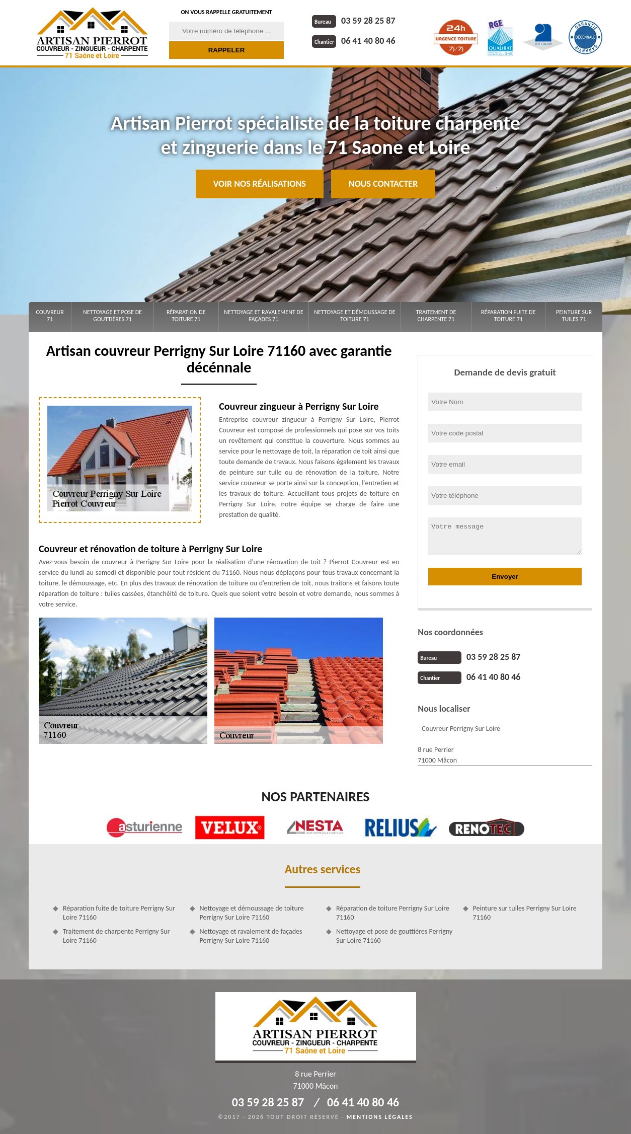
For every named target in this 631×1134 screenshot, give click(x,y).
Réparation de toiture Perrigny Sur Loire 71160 (392, 913)
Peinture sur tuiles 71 (574, 316)
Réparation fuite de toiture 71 (508, 316)
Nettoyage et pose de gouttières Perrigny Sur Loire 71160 (394, 936)
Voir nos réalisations (259, 183)
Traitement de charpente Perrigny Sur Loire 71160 (116, 936)
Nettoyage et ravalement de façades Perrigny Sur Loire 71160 (251, 936)
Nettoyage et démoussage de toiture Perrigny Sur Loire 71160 (252, 913)
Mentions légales (380, 1116)
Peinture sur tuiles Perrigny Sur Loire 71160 (525, 913)
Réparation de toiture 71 (186, 316)
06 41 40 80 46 (354, 40)
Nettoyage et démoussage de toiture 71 (354, 316)
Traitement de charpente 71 (436, 316)
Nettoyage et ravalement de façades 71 (263, 316)
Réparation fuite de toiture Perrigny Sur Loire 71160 (119, 913)
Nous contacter (383, 183)
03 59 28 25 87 (354, 20)
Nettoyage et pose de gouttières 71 (112, 316)
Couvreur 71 (49, 316)
